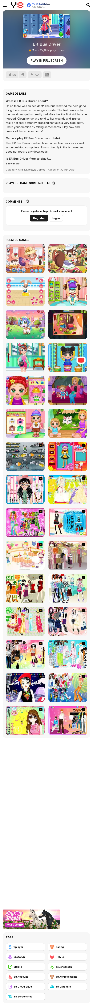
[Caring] (67, 947)
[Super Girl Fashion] (25, 588)
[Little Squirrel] (67, 258)
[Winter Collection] (67, 588)
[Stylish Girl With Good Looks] (25, 687)
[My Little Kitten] (25, 258)
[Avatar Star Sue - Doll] (67, 456)
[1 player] (25, 947)
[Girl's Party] (25, 555)
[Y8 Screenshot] (25, 996)
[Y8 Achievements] (67, 976)
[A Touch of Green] (25, 522)
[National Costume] (25, 621)
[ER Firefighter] (25, 357)
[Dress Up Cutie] (25, 489)
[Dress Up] (25, 957)
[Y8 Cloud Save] (25, 986)
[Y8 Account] (25, 976)
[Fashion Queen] (67, 522)
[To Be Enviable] (25, 720)
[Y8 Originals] (67, 986)
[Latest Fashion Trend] (67, 687)
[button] (12, 163)
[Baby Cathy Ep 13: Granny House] (25, 390)
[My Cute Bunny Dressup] (25, 291)
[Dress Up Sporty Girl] (67, 621)
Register (39, 218)
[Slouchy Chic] (25, 654)
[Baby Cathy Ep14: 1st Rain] (67, 390)
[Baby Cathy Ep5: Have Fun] (67, 357)
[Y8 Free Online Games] (17, 5)
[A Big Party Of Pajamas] (67, 654)
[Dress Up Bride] (67, 489)
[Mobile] (25, 967)
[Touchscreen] (67, 967)
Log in (56, 218)
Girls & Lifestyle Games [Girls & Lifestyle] (31, 169)
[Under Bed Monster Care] (67, 291)
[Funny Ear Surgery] (67, 324)
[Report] (35, 74)
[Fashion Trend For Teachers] (67, 555)
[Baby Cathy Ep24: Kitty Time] (67, 423)
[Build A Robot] (25, 456)
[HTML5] (67, 957)
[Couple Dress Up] (67, 720)
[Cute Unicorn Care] (25, 324)
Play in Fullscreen (46, 60)
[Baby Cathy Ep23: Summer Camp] (25, 423)
